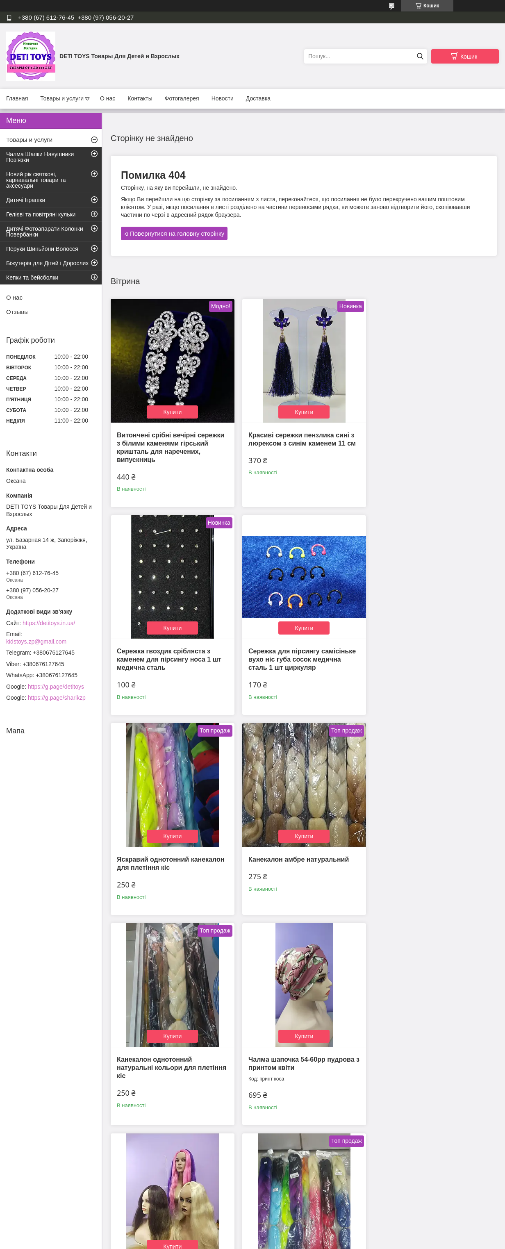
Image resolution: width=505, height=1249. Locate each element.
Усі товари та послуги (301, 1191)
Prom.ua (291, 1226)
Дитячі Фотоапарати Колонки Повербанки (44, 231)
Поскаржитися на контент (270, 1241)
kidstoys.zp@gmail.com (36, 641)
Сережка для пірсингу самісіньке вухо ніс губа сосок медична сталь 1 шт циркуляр (170, 656)
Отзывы (17, 311)
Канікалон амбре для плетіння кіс (171, 1071)
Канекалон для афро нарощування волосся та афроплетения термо (417, 862)
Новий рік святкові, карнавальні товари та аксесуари (36, 180)
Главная (17, 98)
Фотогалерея (182, 98)
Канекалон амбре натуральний (427, 647)
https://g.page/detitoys (56, 686)
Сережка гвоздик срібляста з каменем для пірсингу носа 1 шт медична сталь (429, 441)
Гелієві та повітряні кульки (40, 214)
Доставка (258, 98)
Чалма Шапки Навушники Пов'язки (40, 157)
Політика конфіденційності (334, 1241)
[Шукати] (420, 56)
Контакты (139, 98)
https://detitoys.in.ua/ (49, 623)
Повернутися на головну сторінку (177, 233)
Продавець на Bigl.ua (252, 1234)
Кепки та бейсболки (32, 277)
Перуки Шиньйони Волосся (42, 249)
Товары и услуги (62, 98)
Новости (223, 98)
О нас (107, 98)
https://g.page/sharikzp (57, 697)
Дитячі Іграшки (25, 200)
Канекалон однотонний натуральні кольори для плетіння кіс (171, 862)
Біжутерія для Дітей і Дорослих (47, 263)
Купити (172, 410)
